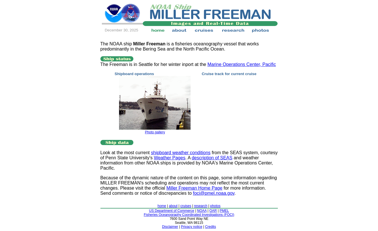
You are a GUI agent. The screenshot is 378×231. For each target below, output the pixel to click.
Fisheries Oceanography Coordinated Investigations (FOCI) (189, 215)
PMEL (224, 211)
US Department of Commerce (171, 211)
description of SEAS (212, 157)
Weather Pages (169, 157)
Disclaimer (170, 227)
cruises (185, 206)
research (200, 206)
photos (215, 206)
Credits (210, 227)
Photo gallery (155, 132)
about (173, 206)
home (162, 206)
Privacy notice (191, 227)
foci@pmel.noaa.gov (213, 193)
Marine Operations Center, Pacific (241, 64)
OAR (213, 211)
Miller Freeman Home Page (194, 188)
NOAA (202, 211)
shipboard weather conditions (180, 152)
